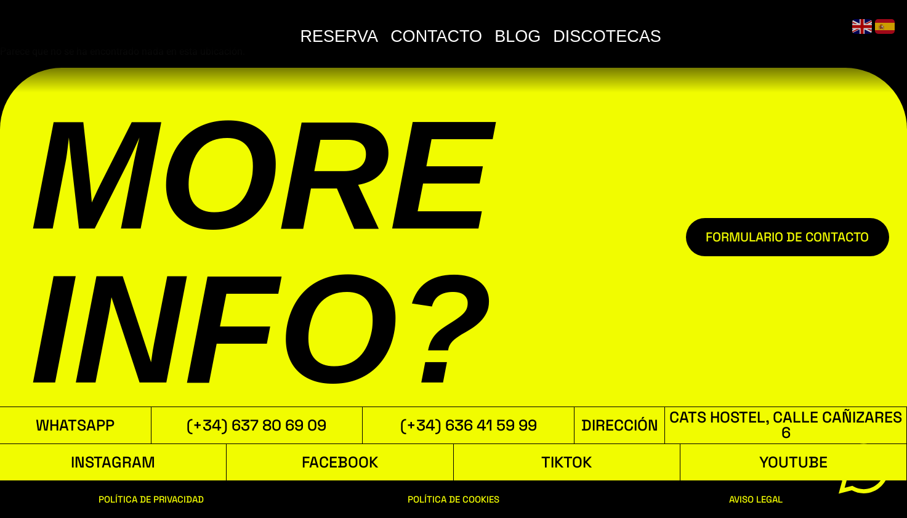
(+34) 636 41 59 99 (468, 425)
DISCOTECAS (810, 36)
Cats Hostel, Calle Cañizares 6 (785, 424)
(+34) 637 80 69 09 (256, 425)
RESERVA (543, 36)
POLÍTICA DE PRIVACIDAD (151, 499)
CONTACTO (639, 36)
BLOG (721, 36)
